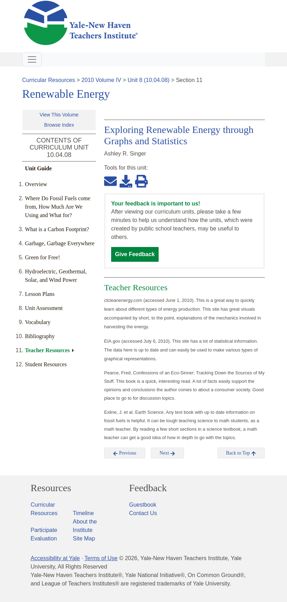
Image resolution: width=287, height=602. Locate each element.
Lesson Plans (40, 294)
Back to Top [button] (241, 453)
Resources (51, 488)
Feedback (148, 488)
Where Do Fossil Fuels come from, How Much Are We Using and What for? (57, 206)
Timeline (83, 513)
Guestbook (142, 505)
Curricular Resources (48, 80)
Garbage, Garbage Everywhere (60, 243)
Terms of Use (100, 558)
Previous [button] (124, 453)
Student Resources (46, 364)
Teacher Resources (47, 350)
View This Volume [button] (59, 115)
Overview (36, 184)
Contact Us (143, 513)
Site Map (84, 538)
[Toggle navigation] (32, 59)
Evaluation (44, 538)
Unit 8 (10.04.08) (149, 80)
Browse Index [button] (59, 125)
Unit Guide (38, 168)
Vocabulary (38, 322)
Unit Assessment (44, 308)
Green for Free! (42, 257)
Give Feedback (135, 254)
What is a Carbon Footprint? (57, 229)
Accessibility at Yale (55, 558)
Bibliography (40, 336)
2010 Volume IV (101, 80)
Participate (44, 530)
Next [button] (168, 453)
